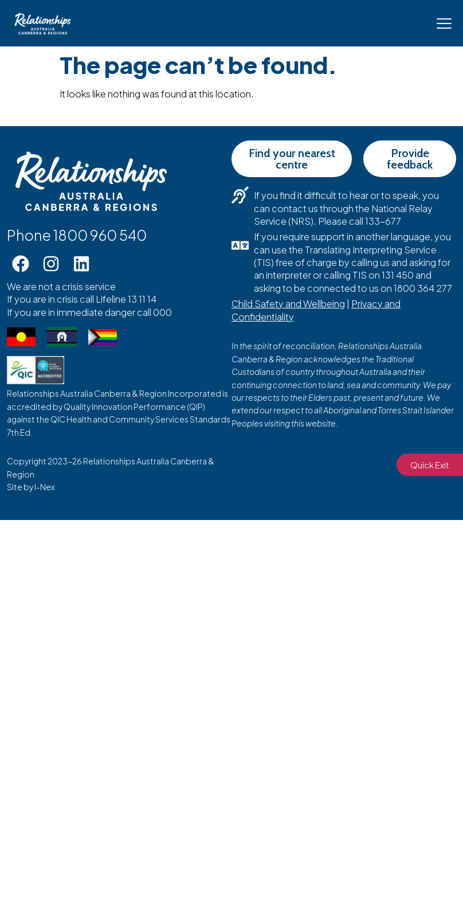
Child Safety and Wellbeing (288, 304)
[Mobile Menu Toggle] (444, 23)
